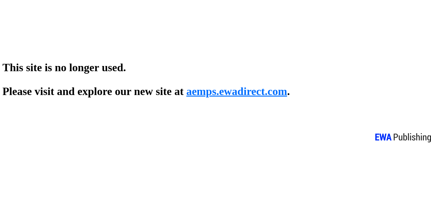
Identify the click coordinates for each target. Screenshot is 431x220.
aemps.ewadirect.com (236, 91)
